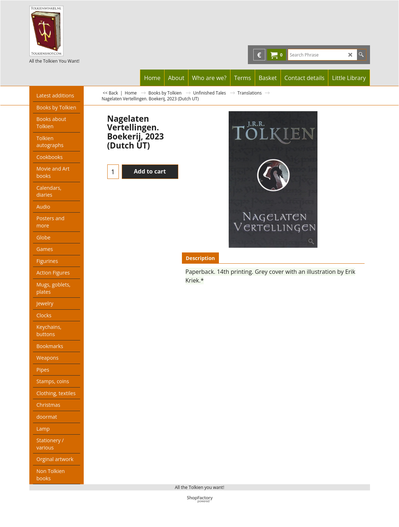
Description (200, 258)
